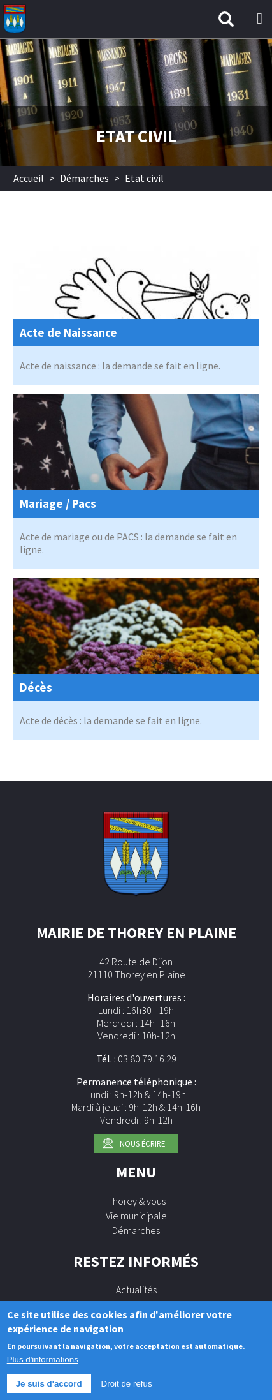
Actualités (136, 1289)
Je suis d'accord (49, 1390)
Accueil (28, 178)
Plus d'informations (42, 1366)
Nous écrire (142, 1143)
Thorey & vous (136, 1201)
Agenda (136, 1304)
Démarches (84, 178)
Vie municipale (136, 1215)
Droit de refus (126, 1390)
